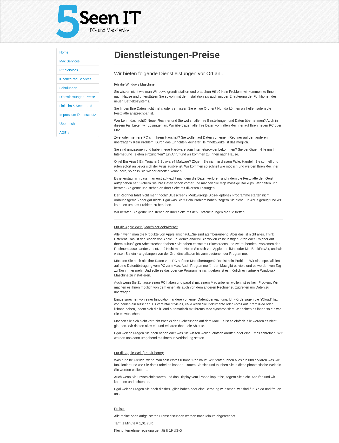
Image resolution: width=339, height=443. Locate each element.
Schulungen (68, 88)
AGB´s (64, 132)
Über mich (67, 124)
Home (64, 52)
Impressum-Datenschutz (78, 115)
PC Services (69, 70)
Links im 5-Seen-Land (76, 106)
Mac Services (70, 61)
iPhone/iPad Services (76, 79)
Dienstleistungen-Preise (77, 97)
